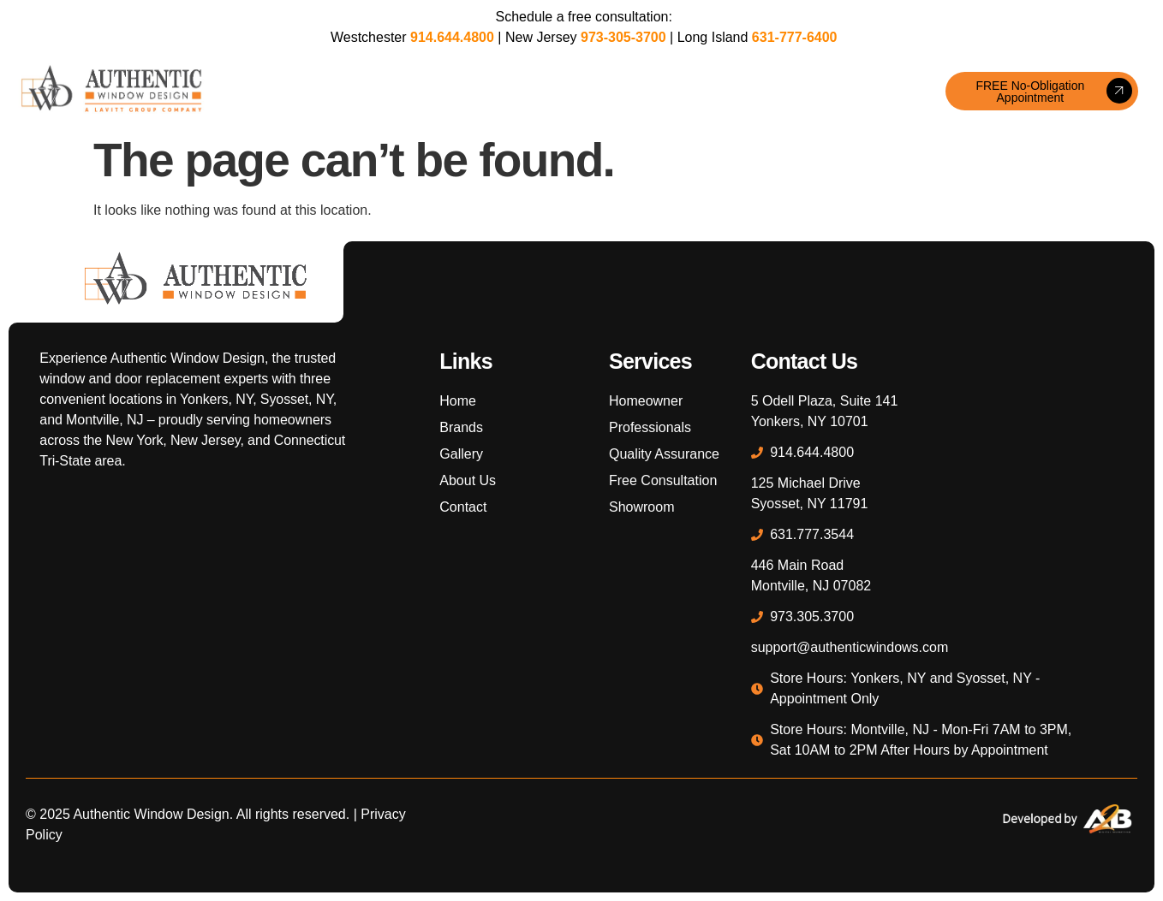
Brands (436, 91)
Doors (374, 91)
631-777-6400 (795, 37)
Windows (311, 91)
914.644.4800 (452, 37)
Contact (856, 91)
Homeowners (586, 91)
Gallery (502, 91)
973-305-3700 (623, 37)
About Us (787, 91)
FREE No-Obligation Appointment (1053, 91)
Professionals (695, 91)
